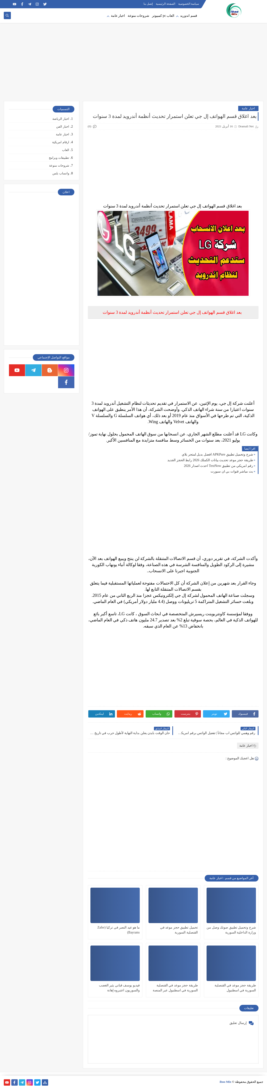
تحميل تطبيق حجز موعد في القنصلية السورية (179, 930)
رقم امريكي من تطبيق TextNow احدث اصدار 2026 (218, 466)
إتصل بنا (148, 3)
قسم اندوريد (188, 15)
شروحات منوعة (138, 15)
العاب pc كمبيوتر (163, 15)
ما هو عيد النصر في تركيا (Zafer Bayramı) (118, 930)
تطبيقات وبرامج (59, 157)
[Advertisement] (133, 64)
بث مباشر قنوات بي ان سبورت (232, 471)
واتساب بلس (60, 173)
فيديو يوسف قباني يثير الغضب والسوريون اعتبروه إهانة (119, 988)
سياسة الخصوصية (188, 3)
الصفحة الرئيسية (165, 3)
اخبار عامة (118, 15)
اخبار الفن (62, 126)
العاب (65, 150)
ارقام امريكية (60, 142)
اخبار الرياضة (60, 118)
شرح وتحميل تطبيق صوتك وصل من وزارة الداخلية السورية (231, 930)
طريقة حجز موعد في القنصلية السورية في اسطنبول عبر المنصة (175, 988)
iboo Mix (225, 1082)
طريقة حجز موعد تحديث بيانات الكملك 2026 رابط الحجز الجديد (210, 460)
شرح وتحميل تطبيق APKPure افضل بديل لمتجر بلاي (217, 454)
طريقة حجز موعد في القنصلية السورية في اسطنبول (235, 988)
